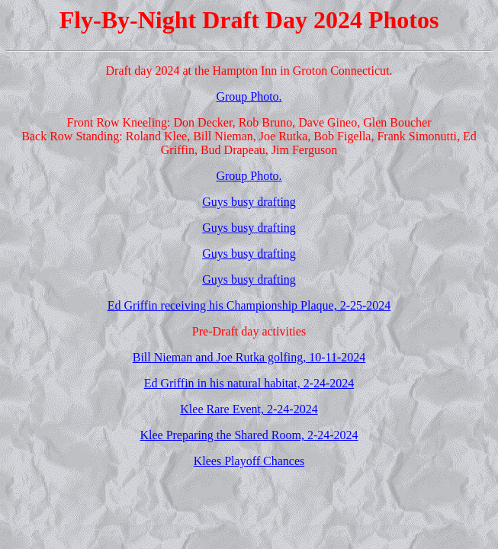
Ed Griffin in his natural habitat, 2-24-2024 (249, 383)
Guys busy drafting (249, 201)
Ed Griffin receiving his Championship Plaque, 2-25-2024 (249, 305)
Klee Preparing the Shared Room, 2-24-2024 (249, 435)
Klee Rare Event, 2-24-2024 (248, 409)
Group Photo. (248, 96)
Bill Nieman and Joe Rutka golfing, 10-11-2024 (249, 357)
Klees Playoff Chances (249, 460)
